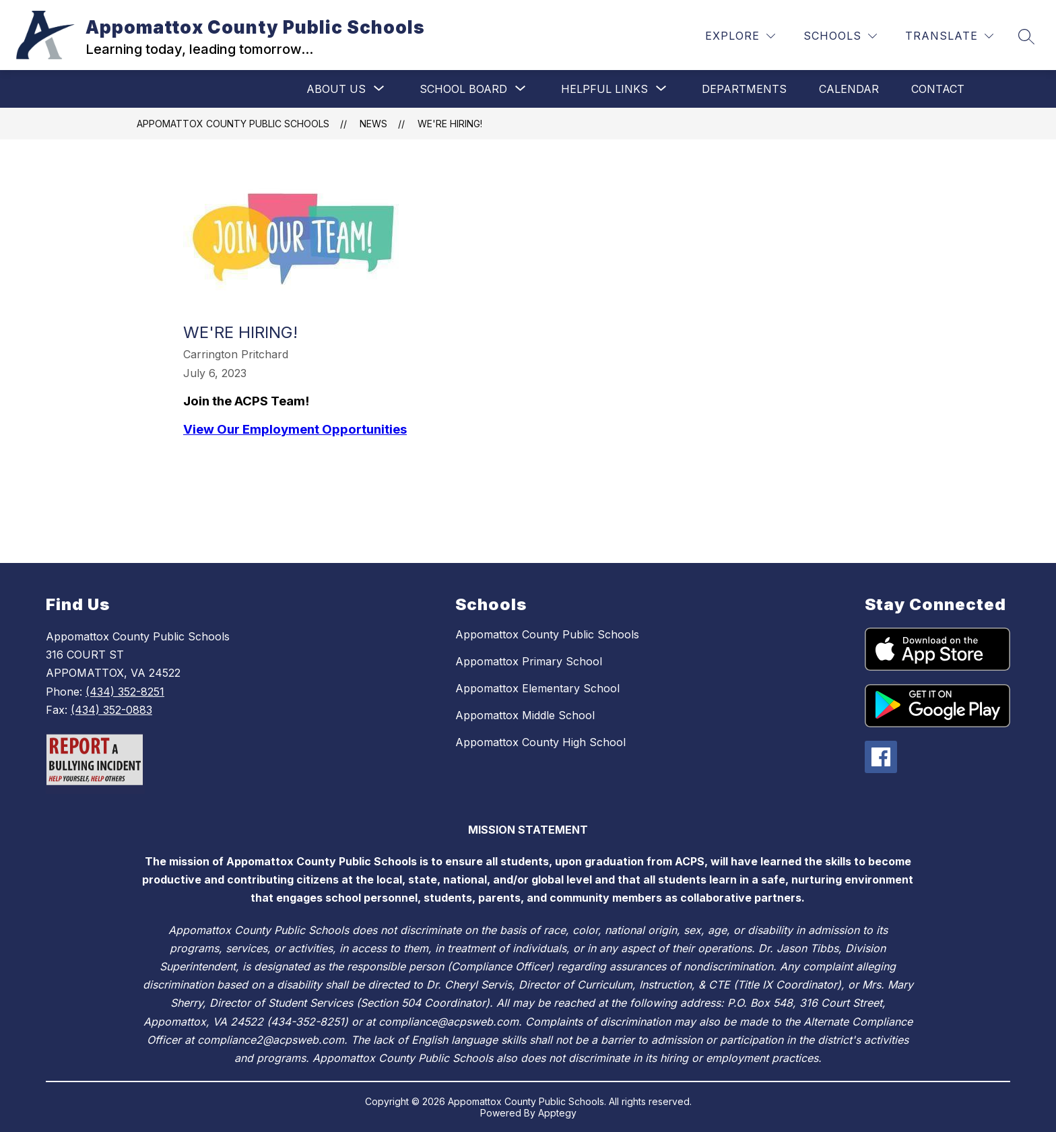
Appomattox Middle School (525, 715)
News (373, 123)
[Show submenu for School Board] (463, 89)
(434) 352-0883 (111, 710)
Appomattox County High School (540, 742)
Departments (744, 89)
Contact (937, 89)
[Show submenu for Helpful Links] (604, 89)
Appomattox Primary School (528, 661)
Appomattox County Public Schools (233, 123)
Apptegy (557, 1113)
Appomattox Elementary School (537, 688)
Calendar (849, 89)
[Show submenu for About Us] (336, 89)
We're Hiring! (450, 123)
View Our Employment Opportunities (295, 429)
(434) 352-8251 (125, 691)
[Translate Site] (949, 36)
